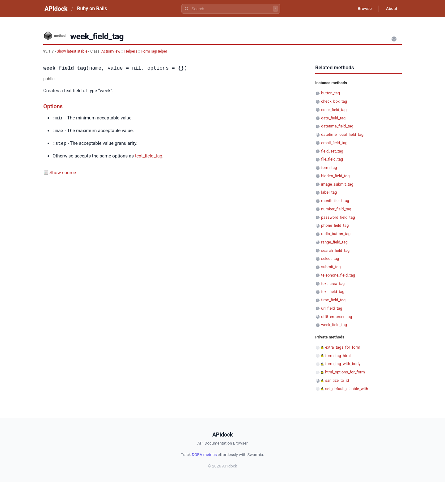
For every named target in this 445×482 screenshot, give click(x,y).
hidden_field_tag (335, 176)
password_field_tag (338, 217)
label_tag (329, 192)
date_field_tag (333, 118)
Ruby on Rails (92, 8)
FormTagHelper (154, 51)
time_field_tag (333, 300)
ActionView (110, 51)
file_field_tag (332, 159)
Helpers (130, 51)
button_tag (330, 93)
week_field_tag (334, 324)
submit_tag (331, 267)
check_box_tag (334, 101)
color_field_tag (334, 109)
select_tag (330, 258)
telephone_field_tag (338, 275)
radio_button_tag (335, 233)
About (391, 8)
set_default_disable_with (346, 388)
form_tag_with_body (342, 363)
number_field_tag (336, 209)
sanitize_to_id (337, 380)
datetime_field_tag (337, 126)
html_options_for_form (345, 372)
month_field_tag (335, 200)
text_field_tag (149, 155)
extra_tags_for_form (342, 347)
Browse (363, 8)
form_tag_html (337, 355)
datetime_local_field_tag (342, 134)
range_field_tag (334, 242)
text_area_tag (333, 283)
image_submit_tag (337, 184)
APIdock (55, 8)
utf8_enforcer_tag (336, 316)
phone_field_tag (335, 225)
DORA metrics (204, 454)
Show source (62, 171)
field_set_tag (332, 151)
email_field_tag (334, 142)
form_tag (329, 167)
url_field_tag (331, 308)
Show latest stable (72, 51)
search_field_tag (335, 250)
